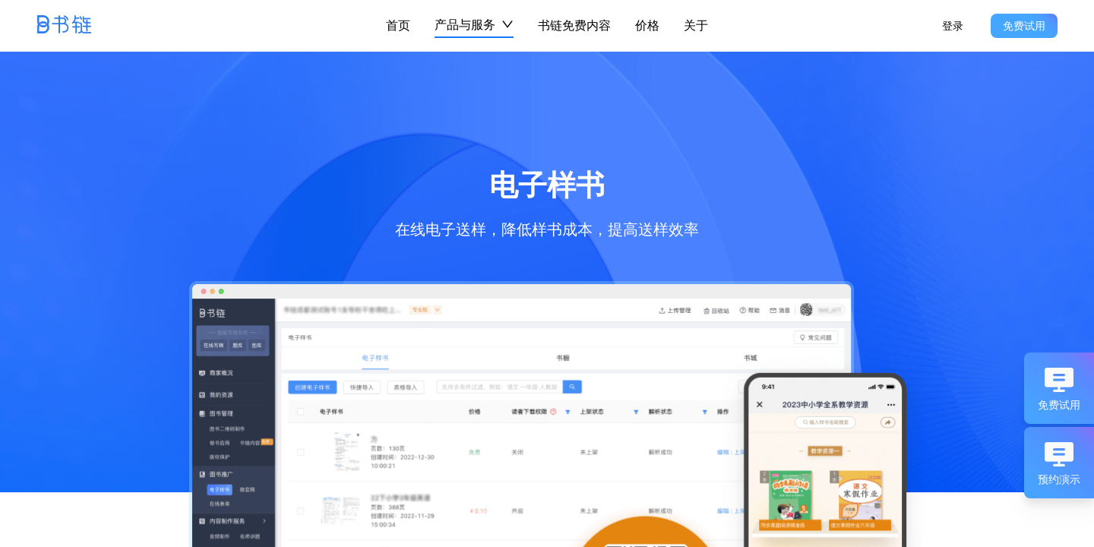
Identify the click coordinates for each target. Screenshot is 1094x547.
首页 (398, 25)
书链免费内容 (574, 25)
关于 (696, 25)
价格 (647, 25)
